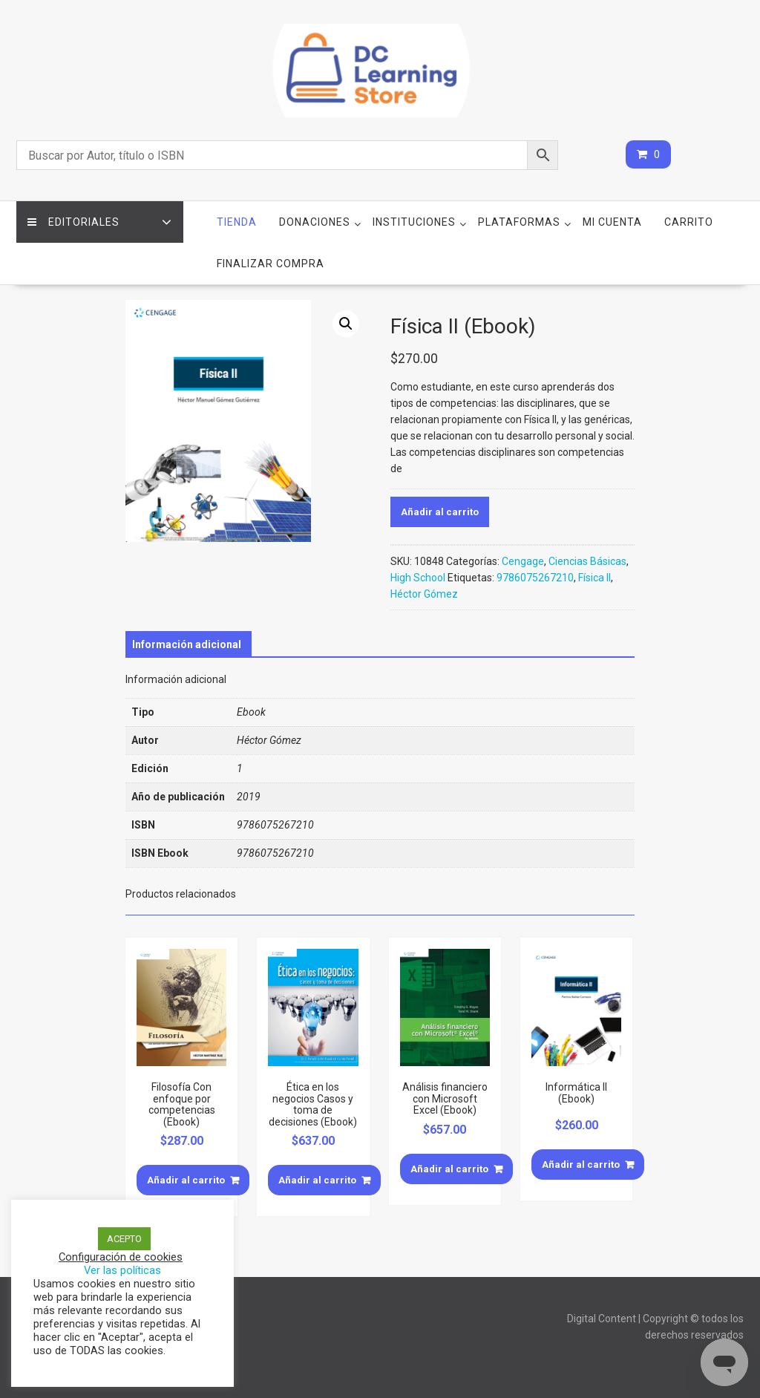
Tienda (237, 222)
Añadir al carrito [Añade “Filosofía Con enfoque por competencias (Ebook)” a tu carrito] (186, 1180)
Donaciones (314, 222)
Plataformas (519, 222)
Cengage (523, 561)
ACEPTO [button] (124, 1238)
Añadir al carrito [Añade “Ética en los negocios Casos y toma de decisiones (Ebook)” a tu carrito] (317, 1180)
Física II (594, 578)
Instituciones (414, 222)
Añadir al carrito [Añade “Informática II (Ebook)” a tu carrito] (581, 1164)
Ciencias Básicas (587, 561)
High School (417, 578)
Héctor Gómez (424, 594)
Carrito (688, 222)
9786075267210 (535, 578)
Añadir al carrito (440, 511)
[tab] (187, 644)
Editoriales (73, 222)
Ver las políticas (122, 1270)
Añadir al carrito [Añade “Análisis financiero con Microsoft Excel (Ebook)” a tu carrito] (449, 1169)
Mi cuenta (612, 222)
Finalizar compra (270, 264)
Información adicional (186, 644)
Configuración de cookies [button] (121, 1257)
